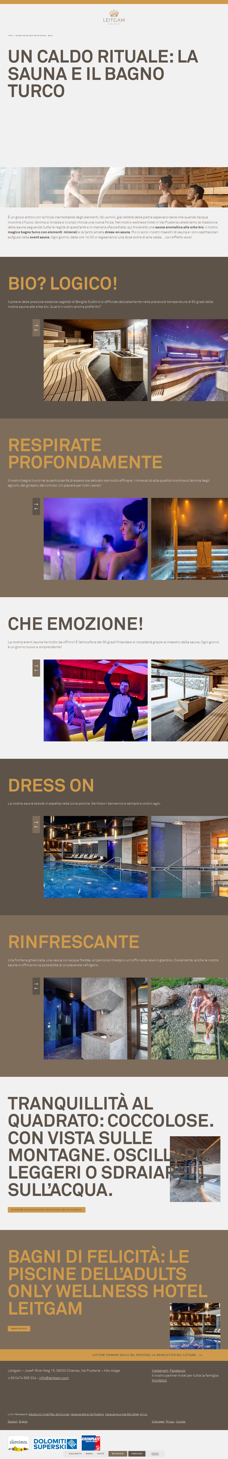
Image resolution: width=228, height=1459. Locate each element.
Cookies (180, 1421)
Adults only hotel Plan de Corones (49, 1414)
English (23, 1421)
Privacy (170, 1421)
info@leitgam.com (54, 1378)
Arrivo (143, 1414)
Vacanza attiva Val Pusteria (87, 1414)
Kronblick (159, 1380)
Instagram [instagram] (160, 1370)
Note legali (158, 1421)
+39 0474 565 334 (22, 1378)
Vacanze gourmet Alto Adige (122, 1414)
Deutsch (13, 1421)
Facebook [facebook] (177, 1370)
